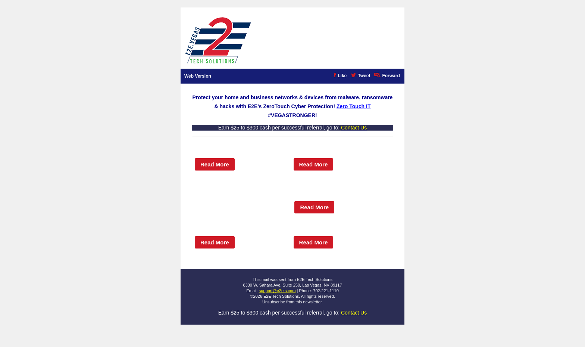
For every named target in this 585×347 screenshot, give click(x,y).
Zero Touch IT (354, 106)
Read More (214, 164)
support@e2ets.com (277, 290)
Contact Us (354, 128)
